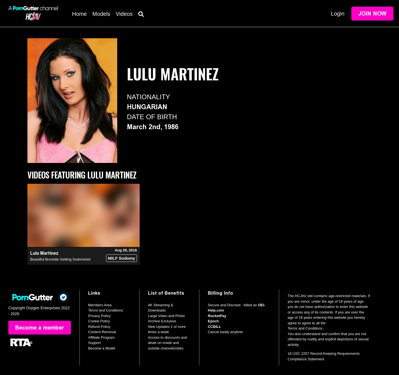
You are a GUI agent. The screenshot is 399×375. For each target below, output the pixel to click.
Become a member (39, 327)
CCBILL (214, 327)
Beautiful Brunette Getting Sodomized (60, 259)
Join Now (372, 13)
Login (337, 14)
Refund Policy (99, 327)
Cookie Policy (99, 321)
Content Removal (102, 332)
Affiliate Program (101, 337)
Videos (124, 14)
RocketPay (217, 316)
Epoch (213, 321)
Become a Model (101, 348)
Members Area (100, 305)
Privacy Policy (99, 316)
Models (101, 14)
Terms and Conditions (105, 310)
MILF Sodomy (121, 258)
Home (79, 14)
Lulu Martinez (44, 253)
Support (94, 343)
